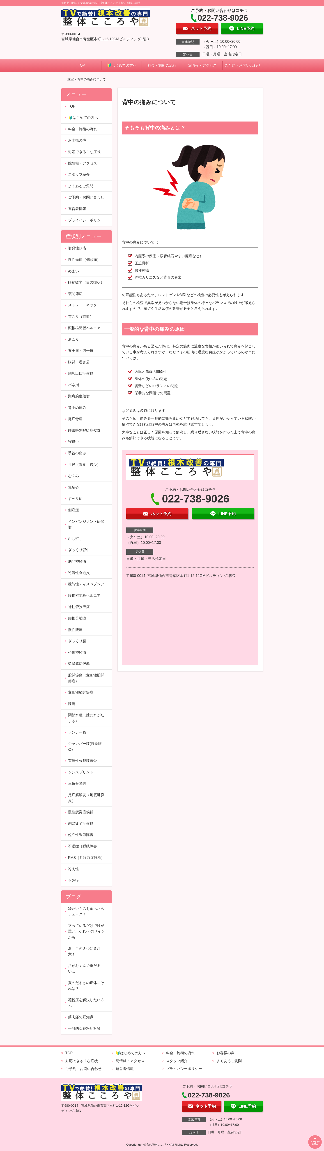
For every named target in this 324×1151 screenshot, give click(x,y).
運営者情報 (77, 209)
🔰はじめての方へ (122, 65)
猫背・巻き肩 (79, 362)
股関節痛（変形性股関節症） (86, 678)
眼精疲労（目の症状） (86, 282)
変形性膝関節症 (80, 692)
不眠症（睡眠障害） (84, 846)
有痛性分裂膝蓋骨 (82, 761)
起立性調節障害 (80, 835)
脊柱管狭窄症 (79, 607)
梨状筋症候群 (79, 664)
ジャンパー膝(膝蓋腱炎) (85, 746)
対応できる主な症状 (84, 152)
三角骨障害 (77, 783)
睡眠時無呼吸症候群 (84, 430)
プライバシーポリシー (86, 220)
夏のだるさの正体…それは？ (86, 986)
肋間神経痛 (77, 561)
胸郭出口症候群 (80, 373)
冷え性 (73, 869)
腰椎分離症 (77, 618)
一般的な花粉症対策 (84, 1028)
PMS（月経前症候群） (86, 858)
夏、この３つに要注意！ (84, 951)
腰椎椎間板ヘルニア (84, 595)
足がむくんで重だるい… (84, 968)
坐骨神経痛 (77, 652)
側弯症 (73, 510)
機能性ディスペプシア (86, 584)
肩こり (73, 339)
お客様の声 (77, 140)
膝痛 (71, 704)
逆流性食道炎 (79, 573)
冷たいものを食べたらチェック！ (86, 911)
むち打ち (75, 539)
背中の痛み (77, 408)
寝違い (73, 442)
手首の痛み (77, 453)
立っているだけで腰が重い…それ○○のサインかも (86, 931)
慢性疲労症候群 (80, 812)
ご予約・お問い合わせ (243, 65)
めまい (73, 271)
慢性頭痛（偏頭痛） (84, 259)
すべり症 (75, 498)
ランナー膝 (77, 732)
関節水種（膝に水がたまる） (86, 718)
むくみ (73, 476)
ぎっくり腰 (77, 641)
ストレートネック (82, 305)
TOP (81, 65)
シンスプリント (80, 772)
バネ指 (73, 385)
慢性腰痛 (75, 630)
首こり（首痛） (80, 316)
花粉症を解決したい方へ (86, 1003)
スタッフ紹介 (79, 174)
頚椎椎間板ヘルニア (84, 328)
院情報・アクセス (202, 65)
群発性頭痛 (77, 248)
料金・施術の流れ (161, 65)
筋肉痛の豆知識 (80, 1017)
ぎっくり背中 (79, 550)
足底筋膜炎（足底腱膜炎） (86, 798)
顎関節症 (75, 294)
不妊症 (73, 880)
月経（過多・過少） (84, 464)
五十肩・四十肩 (80, 351)
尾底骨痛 (75, 419)
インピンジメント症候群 (86, 524)
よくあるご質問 (80, 186)
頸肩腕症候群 (79, 396)
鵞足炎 (73, 487)
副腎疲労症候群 (80, 823)
